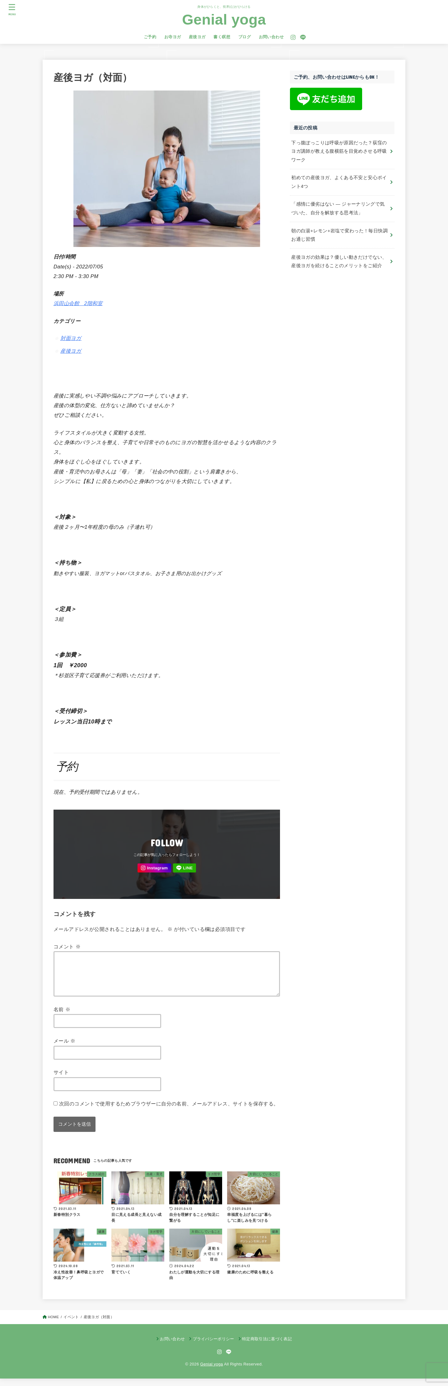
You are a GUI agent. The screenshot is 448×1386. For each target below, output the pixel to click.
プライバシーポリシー (213, 1346)
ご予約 (150, 37)
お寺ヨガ (172, 37)
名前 (62, 1017)
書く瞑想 (221, 37)
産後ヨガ (197, 37)
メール (65, 1048)
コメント (67, 946)
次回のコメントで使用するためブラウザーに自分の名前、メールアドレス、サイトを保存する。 (169, 1111)
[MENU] (12, 9)
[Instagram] (293, 37)
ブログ (244, 37)
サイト (61, 1079)
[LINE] (303, 37)
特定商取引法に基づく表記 (267, 1346)
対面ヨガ (71, 338)
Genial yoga (224, 19)
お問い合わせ (271, 37)
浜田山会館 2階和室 (78, 303)
